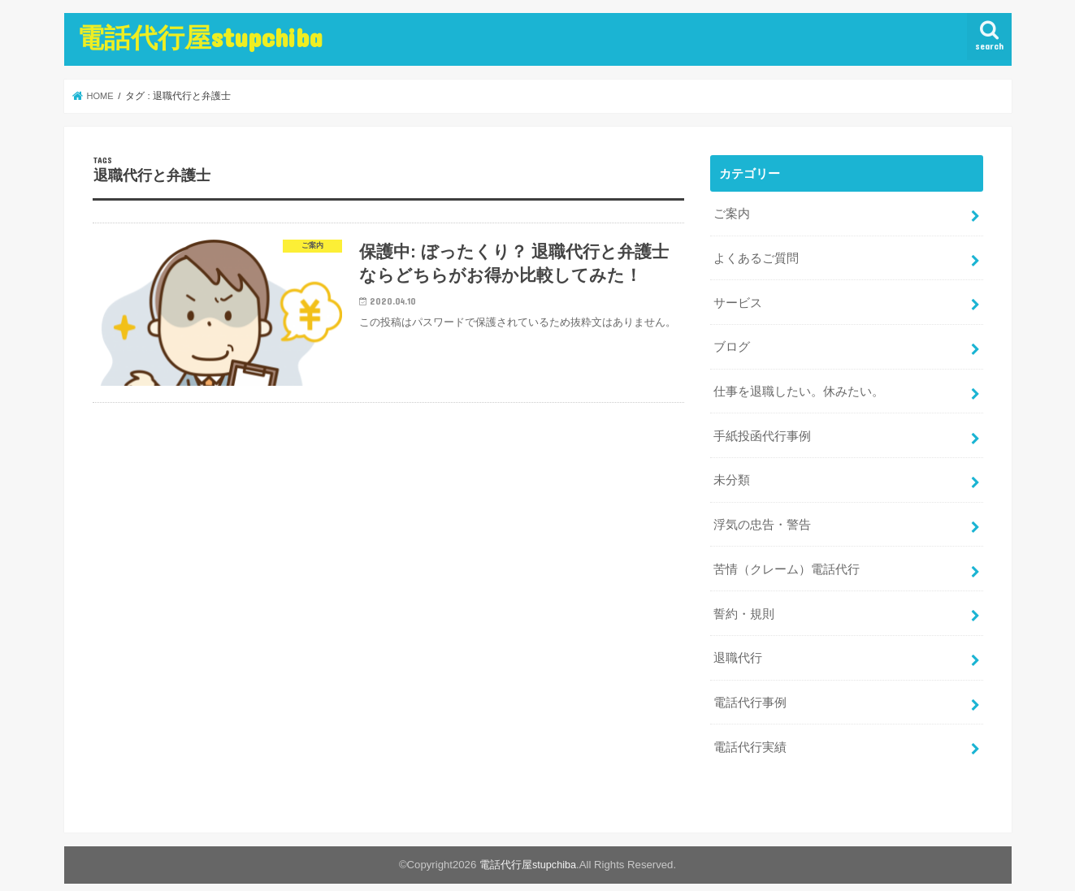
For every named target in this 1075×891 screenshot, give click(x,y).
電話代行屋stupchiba (200, 37)
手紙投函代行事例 (762, 427)
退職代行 (737, 641)
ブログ (731, 341)
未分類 (731, 470)
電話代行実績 (750, 727)
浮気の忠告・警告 (762, 513)
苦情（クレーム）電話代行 (786, 556)
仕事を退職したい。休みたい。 (798, 384)
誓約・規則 (743, 598)
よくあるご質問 (756, 255)
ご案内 (731, 211)
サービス (737, 298)
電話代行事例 (750, 684)
